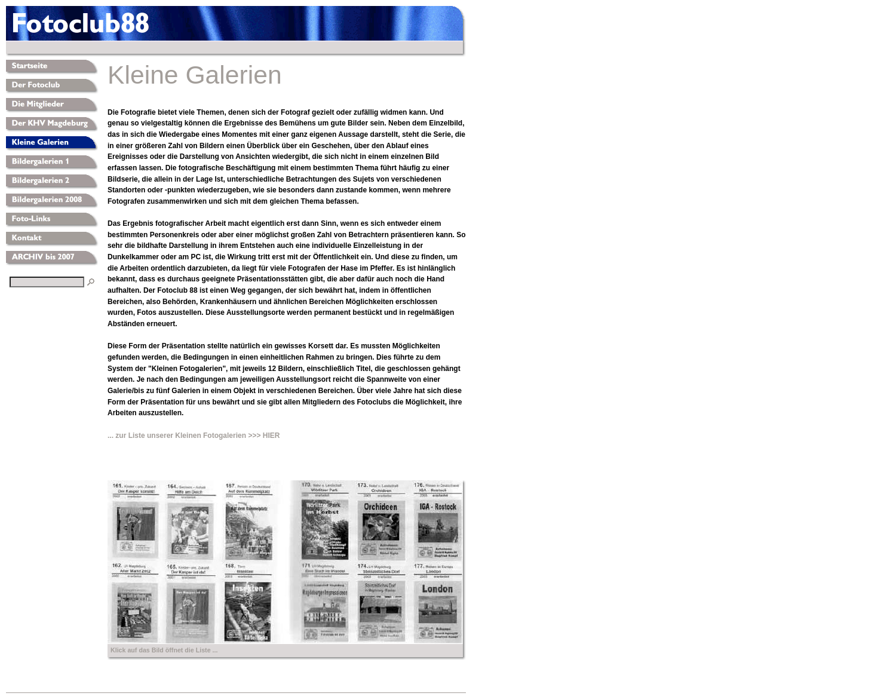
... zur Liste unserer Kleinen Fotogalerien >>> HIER (194, 435)
